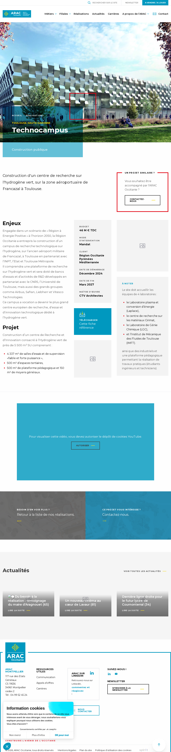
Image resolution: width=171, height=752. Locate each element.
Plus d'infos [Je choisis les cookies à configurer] (38, 735)
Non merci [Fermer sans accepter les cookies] (15, 735)
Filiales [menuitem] (63, 13)
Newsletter (131, 3)
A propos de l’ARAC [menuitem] (134, 13)
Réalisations (35, 115)
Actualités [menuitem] (98, 13)
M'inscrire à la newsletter (121, 690)
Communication (45, 678)
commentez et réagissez (81, 691)
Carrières (41, 690)
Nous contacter (82, 712)
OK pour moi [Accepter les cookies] (62, 735)
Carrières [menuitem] (113, 13)
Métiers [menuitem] (49, 13)
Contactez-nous (137, 200)
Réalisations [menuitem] (81, 13)
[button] (7, 746)
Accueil (17, 115)
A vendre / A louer (155, 3)
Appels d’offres (45, 684)
